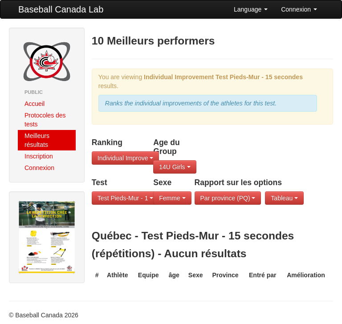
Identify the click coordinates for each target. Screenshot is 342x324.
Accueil (34, 103)
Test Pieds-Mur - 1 (125, 198)
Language (251, 9)
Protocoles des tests (45, 120)
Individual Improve (126, 158)
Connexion (299, 9)
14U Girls (174, 166)
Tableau (284, 198)
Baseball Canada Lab (60, 9)
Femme (172, 198)
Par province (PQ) (228, 198)
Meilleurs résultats (36, 140)
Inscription (38, 156)
